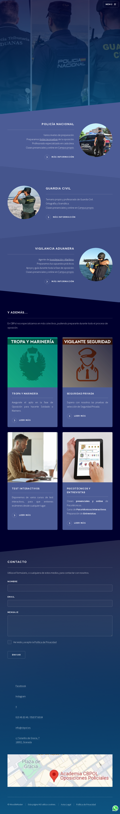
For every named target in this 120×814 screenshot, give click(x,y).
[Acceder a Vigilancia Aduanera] (95, 264)
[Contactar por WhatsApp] (115, 808)
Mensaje (13, 612)
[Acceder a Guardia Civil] (24, 202)
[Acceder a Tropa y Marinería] (33, 362)
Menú (109, 4)
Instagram (21, 696)
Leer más (25, 420)
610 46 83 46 (22, 717)
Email (11, 597)
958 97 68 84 (36, 717)
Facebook (21, 685)
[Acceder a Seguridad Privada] (87, 362)
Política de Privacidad (45, 642)
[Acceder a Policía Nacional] (95, 140)
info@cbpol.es (23, 727)
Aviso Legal (66, 804)
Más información (63, 157)
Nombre (13, 581)
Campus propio (66, 147)
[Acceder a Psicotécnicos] (33, 457)
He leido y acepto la (35, 642)
